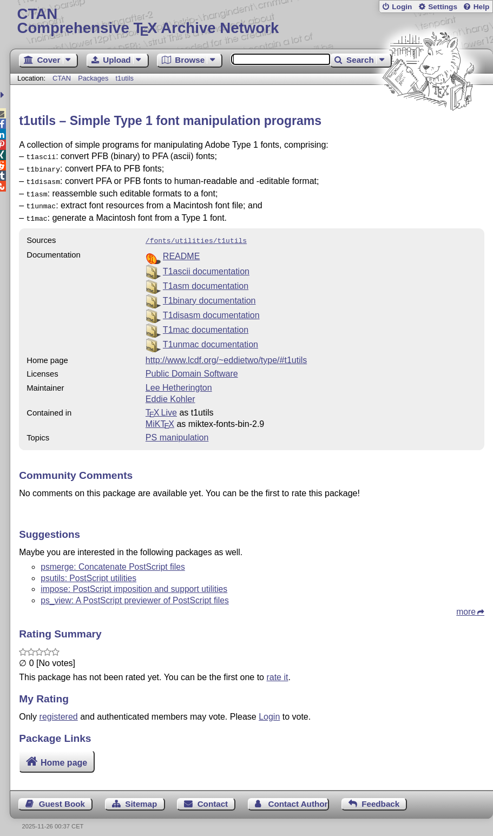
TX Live (161, 405)
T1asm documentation (205, 278)
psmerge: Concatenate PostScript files (113, 559)
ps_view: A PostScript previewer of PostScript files (135, 592)
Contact (213, 796)
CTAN (61, 78)
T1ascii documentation (206, 263)
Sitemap (141, 796)
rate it (277, 669)
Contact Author (297, 796)
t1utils (125, 78)
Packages (94, 78)
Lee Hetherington (179, 380)
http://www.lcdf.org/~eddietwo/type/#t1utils (226, 352)
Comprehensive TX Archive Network (251, 21)
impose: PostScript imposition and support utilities (134, 581)
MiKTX (160, 416)
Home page (64, 755)
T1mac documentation (205, 322)
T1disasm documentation (211, 307)
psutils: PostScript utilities (88, 570)
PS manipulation (177, 430)
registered (59, 709)
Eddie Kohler (170, 391)
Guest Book (62, 796)
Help (482, 7)
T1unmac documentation (210, 336)
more (466, 604)
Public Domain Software (192, 366)
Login (402, 7)
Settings (442, 7)
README (181, 248)
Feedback (380, 796)
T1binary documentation (209, 293)
